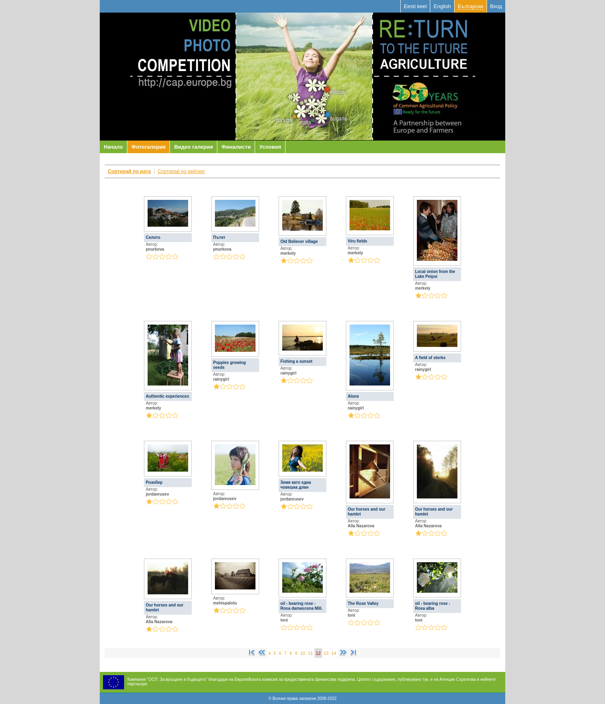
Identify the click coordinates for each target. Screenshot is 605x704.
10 (302, 653)
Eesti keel (415, 6)
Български (470, 6)
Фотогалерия (148, 147)
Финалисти (236, 147)
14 (333, 653)
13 (326, 653)
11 (310, 653)
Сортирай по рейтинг (181, 171)
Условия (270, 147)
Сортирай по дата (129, 171)
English (442, 6)
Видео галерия (193, 147)
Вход (496, 6)
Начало (113, 147)
